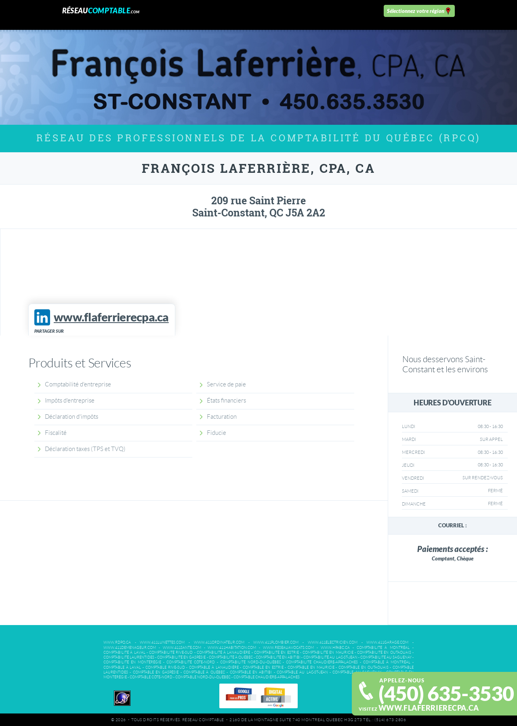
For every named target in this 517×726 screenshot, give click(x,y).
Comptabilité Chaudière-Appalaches (322, 662)
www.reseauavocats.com (288, 648)
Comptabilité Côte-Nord (190, 662)
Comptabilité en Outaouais (384, 652)
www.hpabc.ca (335, 648)
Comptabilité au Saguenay (386, 657)
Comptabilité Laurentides (128, 657)
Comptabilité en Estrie (276, 652)
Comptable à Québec (204, 672)
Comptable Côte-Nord (151, 677)
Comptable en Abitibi (251, 672)
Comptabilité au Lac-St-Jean (330, 657)
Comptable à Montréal (386, 662)
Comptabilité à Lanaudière (223, 652)
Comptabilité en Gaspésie (181, 657)
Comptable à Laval (122, 667)
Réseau (101, 10)
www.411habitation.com (232, 648)
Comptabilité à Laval (124, 652)
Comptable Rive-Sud (165, 667)
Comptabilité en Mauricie (328, 652)
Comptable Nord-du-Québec (203, 677)
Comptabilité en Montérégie (132, 662)
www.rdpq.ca (117, 642)
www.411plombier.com (275, 642)
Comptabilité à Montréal (383, 648)
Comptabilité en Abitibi (278, 657)
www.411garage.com (387, 642)
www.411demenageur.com (129, 648)
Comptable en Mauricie (311, 667)
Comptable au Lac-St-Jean (302, 672)
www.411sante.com (182, 648)
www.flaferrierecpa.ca (428, 708)
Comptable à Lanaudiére (213, 667)
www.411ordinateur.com (219, 642)
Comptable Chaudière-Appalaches (266, 677)
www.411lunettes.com (162, 642)
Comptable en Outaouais (363, 667)
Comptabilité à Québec (231, 657)
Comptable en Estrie (263, 667)
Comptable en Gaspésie (156, 672)
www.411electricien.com (332, 642)
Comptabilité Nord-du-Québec (250, 662)
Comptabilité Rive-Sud (171, 652)
